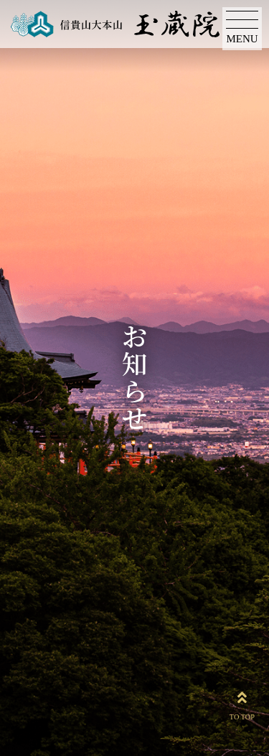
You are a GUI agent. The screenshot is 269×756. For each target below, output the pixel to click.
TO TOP (242, 703)
